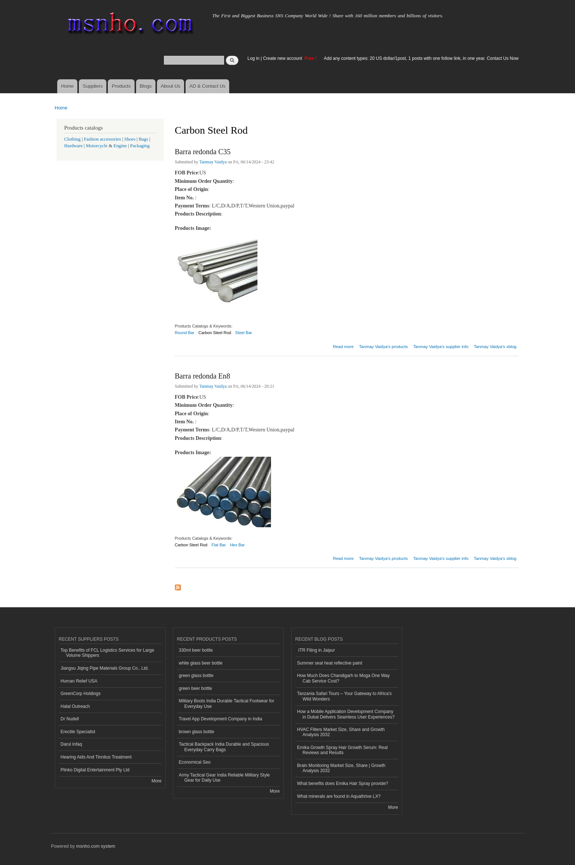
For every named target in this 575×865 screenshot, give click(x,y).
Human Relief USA (79, 681)
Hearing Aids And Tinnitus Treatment (96, 757)
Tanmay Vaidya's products (383, 346)
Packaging (140, 145)
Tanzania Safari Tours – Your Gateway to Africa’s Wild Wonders (344, 696)
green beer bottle (195, 688)
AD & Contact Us (208, 86)
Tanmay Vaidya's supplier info (441, 346)
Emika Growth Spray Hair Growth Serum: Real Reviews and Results (342, 750)
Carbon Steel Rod (214, 332)
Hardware (73, 145)
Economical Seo (195, 762)
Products (121, 86)
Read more (343, 346)
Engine (120, 145)
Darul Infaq (71, 744)
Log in (254, 58)
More (156, 780)
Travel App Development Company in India (220, 718)
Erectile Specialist (78, 731)
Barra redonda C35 (203, 152)
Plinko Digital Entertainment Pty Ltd (95, 769)
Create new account (283, 58)
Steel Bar (243, 332)
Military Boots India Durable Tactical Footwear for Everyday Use (226, 703)
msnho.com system (95, 846)
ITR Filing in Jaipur (316, 650)
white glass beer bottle (201, 663)
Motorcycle (96, 145)
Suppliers (93, 86)
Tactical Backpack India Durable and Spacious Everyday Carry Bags (224, 747)
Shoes (130, 139)
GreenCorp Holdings (80, 693)
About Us (170, 86)
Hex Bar (237, 545)
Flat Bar (219, 545)
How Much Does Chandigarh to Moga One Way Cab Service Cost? (343, 678)
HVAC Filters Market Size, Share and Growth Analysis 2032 (341, 732)
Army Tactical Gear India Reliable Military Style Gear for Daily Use (224, 777)
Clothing (72, 139)
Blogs (146, 86)
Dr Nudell (70, 718)
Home (67, 86)
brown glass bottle (197, 731)
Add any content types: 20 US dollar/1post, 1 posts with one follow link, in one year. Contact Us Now (421, 58)
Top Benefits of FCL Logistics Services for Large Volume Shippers (107, 653)
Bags (143, 139)
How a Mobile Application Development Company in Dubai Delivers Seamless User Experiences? (346, 714)
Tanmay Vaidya (213, 161)
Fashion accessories (102, 139)
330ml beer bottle (196, 650)
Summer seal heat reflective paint (329, 663)
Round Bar (185, 332)
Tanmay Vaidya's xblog (495, 346)
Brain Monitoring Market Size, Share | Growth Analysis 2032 (341, 768)
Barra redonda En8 (202, 376)
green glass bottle (196, 675)
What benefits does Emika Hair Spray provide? (342, 783)
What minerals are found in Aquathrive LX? (339, 796)
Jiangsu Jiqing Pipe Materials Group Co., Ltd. (105, 668)
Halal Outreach (75, 706)
